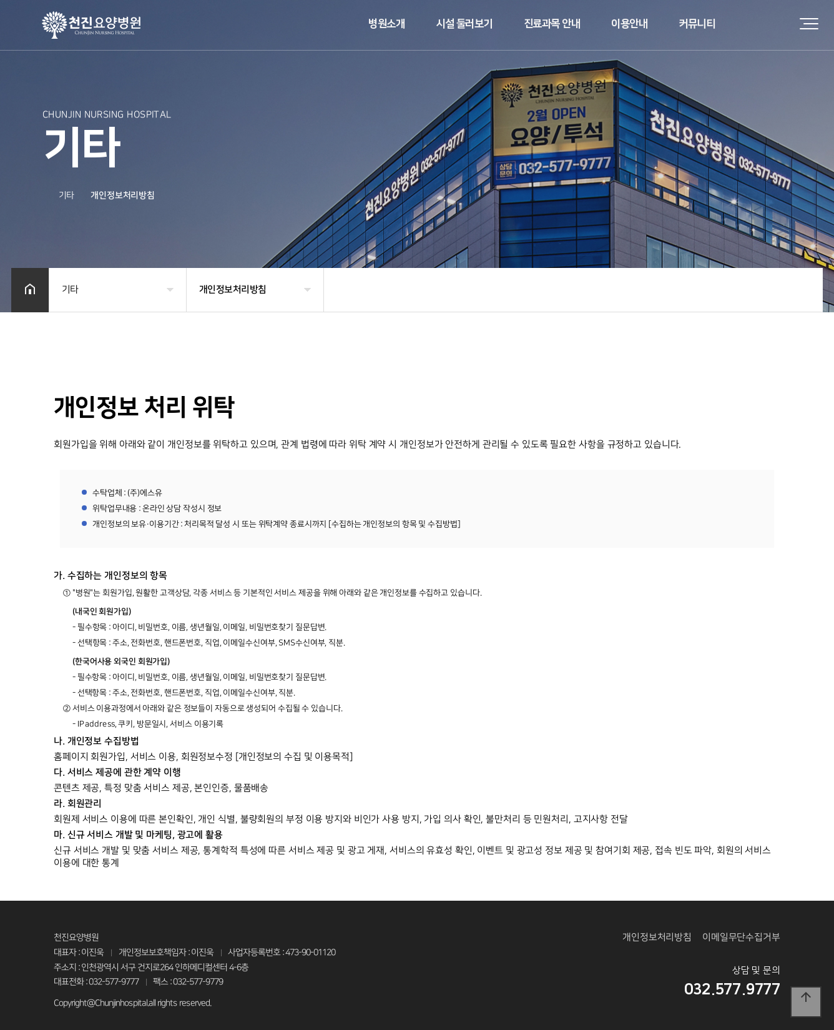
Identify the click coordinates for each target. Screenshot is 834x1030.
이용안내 (629, 24)
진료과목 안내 (552, 24)
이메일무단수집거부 (741, 937)
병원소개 (386, 24)
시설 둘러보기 (464, 24)
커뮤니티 (697, 24)
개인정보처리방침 (657, 937)
